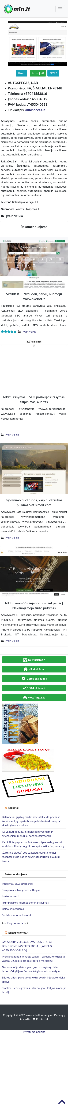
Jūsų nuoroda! (15, 923)
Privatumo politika (34, 1031)
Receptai (13, 807)
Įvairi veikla (29, 331)
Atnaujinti (38, 73)
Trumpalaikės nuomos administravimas (25, 902)
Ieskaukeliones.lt (18, 932)
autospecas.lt (35, 110)
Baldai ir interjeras (13, 908)
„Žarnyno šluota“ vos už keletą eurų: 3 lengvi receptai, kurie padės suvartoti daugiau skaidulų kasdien (31, 857)
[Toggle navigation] (60, 8)
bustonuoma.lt (11, 896)
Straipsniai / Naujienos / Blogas (21, 890)
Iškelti (21, 73)
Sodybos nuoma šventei (16, 915)
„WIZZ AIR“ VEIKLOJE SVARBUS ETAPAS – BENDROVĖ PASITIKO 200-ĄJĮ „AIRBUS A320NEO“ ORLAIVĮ (28, 946)
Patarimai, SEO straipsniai (17, 883)
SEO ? (53, 73)
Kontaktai (40, 1019)
